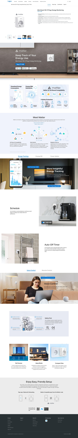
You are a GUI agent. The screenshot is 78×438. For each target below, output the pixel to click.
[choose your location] (69, 1)
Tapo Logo (10, 1)
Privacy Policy (35, 423)
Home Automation (10, 427)
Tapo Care (9, 429)
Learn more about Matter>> (39, 122)
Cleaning (9, 423)
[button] (33, 37)
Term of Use (34, 425)
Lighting (9, 425)
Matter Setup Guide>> (39, 124)
